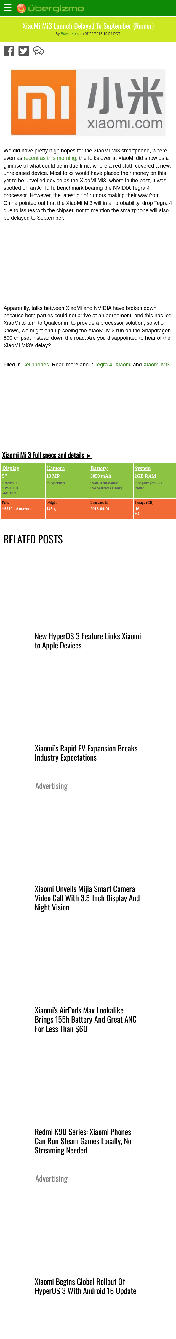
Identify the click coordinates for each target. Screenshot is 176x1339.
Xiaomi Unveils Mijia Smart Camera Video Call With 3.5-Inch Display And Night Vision (87, 898)
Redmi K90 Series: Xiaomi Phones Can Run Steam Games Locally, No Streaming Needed (83, 1141)
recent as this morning (50, 158)
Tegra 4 (103, 365)
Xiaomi (123, 365)
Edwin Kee (69, 34)
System (143, 468)
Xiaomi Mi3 (156, 365)
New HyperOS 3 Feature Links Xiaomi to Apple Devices (88, 640)
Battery (99, 468)
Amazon (23, 509)
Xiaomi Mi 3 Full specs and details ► (47, 455)
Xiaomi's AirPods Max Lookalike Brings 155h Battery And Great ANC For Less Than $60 (86, 1019)
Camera (56, 468)
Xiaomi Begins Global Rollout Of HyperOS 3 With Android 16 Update (85, 1285)
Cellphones (35, 365)
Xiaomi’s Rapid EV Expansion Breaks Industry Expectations (86, 752)
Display (10, 468)
